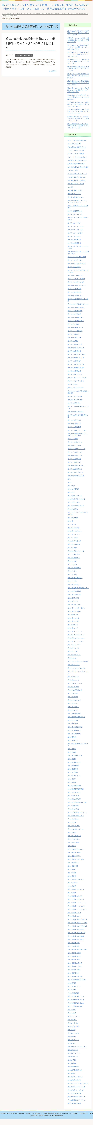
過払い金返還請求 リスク (76, 1005)
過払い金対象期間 (73, 771)
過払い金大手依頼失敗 (75, 761)
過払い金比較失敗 (73, 801)
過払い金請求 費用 (74, 965)
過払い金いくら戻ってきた (76, 613)
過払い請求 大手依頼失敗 (76, 511)
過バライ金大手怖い (74, 426)
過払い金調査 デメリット (76, 895)
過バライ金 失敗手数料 (75, 316)
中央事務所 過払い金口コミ (76, 183)
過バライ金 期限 (73, 346)
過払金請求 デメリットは (76, 1092)
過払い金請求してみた (75, 972)
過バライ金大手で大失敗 (76, 417)
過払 (69, 484)
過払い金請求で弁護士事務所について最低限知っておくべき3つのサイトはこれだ (30, 48)
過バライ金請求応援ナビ (76, 478)
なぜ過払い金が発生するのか (77, 166)
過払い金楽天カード (74, 798)
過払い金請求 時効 (74, 948)
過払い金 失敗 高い (74, 563)
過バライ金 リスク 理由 (75, 235)
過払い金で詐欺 (73, 657)
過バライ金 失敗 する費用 (76, 288)
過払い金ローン (73, 716)
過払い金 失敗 (72, 553)
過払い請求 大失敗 (74, 508)
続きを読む (52, 77)
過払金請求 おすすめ (74, 1085)
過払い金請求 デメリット (76, 905)
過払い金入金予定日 (74, 739)
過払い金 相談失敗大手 (75, 583)
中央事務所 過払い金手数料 (76, 186)
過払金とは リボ (73, 1055)
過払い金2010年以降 (74, 600)
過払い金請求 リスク (74, 918)
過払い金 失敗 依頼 (74, 560)
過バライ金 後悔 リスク (75, 333)
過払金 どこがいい (74, 1022)
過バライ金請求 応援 (74, 464)
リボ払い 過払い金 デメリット (77, 179)
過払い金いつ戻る (73, 627)
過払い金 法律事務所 (74, 573)
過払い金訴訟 (72, 875)
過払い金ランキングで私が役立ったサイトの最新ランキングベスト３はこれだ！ (78, 67)
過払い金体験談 (73, 729)
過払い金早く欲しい (74, 781)
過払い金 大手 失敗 (74, 550)
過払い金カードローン (75, 637)
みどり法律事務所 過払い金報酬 (78, 173)
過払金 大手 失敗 (73, 1029)
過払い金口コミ (73, 746)
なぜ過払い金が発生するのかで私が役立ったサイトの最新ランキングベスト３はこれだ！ (78, 117)
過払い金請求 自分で (74, 962)
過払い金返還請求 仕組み (76, 1009)
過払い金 (70, 526)
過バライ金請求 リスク (75, 458)
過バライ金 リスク (74, 228)
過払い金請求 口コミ (74, 922)
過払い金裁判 (72, 838)
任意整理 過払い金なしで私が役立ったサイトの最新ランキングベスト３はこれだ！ (78, 124)
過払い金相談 (72, 828)
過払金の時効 (72, 1065)
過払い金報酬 (72, 758)
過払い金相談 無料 (74, 831)
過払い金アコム (73, 607)
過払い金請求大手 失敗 (75, 982)
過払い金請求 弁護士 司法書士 (77, 932)
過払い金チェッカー (74, 650)
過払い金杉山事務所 (74, 791)
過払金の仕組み (73, 1062)
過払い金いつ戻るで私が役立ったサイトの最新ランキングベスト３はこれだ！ (78, 102)
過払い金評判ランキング (76, 885)
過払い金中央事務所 (74, 719)
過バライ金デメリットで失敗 (77, 383)
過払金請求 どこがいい (76, 1096)
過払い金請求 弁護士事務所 (24, 61)
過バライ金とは (73, 390)
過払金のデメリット (74, 1059)
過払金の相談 (72, 1069)
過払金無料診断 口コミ (75, 1075)
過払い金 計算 (72, 587)
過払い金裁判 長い (74, 845)
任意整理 (70, 193)
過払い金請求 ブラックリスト (77, 915)
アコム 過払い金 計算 (74, 149)
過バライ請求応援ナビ (75, 216)
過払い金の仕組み (73, 692)
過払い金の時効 (73, 699)
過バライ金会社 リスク (75, 405)
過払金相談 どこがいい (75, 1082)
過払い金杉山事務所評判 (76, 795)
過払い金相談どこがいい (76, 835)
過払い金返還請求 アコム (76, 1002)
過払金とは (71, 1049)
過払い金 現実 (72, 577)
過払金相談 (71, 1079)
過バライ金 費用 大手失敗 (76, 363)
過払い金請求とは (73, 978)
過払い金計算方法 (73, 868)
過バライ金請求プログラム (76, 471)
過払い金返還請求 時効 (75, 1012)
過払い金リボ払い (73, 712)
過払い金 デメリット (75, 537)
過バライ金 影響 (73, 330)
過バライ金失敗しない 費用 (77, 436)
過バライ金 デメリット (75, 220)
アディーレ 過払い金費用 (76, 159)
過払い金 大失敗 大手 (74, 547)
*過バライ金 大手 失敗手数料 (77, 146)
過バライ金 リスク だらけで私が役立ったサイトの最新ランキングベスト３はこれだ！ (78, 38)
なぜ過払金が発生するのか (76, 169)
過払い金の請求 (73, 702)
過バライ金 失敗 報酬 (74, 294)
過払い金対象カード (74, 768)
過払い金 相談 (72, 580)
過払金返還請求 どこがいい (76, 1106)
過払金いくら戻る (73, 1039)
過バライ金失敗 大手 (74, 429)
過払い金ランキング (74, 706)
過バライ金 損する (74, 340)
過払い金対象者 (73, 774)
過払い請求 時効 (73, 515)
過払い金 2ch (72, 530)
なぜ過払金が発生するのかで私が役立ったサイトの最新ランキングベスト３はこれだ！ (78, 110)
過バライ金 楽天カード (75, 350)
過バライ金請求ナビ (74, 468)
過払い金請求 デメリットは (77, 908)
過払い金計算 (72, 851)
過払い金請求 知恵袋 (74, 958)
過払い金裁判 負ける (74, 841)
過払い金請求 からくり (75, 902)
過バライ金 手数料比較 (75, 336)
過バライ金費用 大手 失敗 (76, 481)
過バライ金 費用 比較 (74, 366)
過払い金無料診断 (73, 815)
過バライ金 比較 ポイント (76, 353)
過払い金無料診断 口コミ (76, 821)
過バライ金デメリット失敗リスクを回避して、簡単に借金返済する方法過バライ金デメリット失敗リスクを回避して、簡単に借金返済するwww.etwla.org (45, 9)
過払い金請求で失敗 (74, 975)
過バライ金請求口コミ (75, 474)
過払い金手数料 (73, 778)
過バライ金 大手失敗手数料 (76, 269)
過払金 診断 (71, 1035)
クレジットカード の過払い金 (77, 163)
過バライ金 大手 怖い (75, 266)
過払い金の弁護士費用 (75, 696)
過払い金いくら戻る (74, 617)
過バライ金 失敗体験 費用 (76, 313)
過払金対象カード (73, 1072)
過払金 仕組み (72, 1025)
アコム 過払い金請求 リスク (77, 152)
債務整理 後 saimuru (74, 199)
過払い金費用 (72, 988)
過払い (70, 488)
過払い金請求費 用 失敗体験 (77, 985)
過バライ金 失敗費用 (74, 320)
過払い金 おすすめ (74, 533)
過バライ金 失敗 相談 (74, 298)
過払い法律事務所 (73, 494)
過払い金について (73, 686)
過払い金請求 (72, 898)
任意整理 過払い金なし (75, 196)
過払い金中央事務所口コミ (76, 722)
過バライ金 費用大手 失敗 (76, 370)
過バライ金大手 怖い (74, 409)
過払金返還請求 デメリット (76, 1102)
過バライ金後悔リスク (75, 448)
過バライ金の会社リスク (76, 393)
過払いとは (71, 491)
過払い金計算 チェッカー (76, 855)
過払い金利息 (72, 742)
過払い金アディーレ (74, 610)
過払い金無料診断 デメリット (77, 818)
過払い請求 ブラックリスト (76, 505)
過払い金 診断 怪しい (74, 590)
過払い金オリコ (73, 630)
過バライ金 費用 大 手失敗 (76, 360)
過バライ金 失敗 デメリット (77, 291)
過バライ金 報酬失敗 (74, 248)
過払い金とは (72, 664)
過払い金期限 (72, 788)
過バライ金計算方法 (74, 451)
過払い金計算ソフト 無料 (76, 865)
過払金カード (72, 1042)
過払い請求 (71, 498)
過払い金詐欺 (72, 881)
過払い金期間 (72, 784)
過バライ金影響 (73, 444)
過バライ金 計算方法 (74, 356)
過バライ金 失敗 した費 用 (76, 284)
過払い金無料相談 (73, 811)
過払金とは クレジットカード (77, 1052)
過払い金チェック (73, 654)
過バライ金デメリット (75, 380)
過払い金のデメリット (75, 689)
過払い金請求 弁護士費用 (76, 945)
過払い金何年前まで (74, 736)
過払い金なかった (73, 682)
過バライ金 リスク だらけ (76, 232)
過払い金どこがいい (74, 660)
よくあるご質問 (73, 176)
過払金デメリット (73, 1045)
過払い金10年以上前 (74, 597)
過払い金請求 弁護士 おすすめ (77, 925)
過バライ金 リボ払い (74, 242)
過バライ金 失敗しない (75, 301)
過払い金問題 (72, 754)
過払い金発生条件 (73, 825)
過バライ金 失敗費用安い (76, 323)
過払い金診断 (72, 878)
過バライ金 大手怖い (74, 272)
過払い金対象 (72, 764)
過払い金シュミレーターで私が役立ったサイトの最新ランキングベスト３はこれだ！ (78, 95)
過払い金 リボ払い (74, 540)
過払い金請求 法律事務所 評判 (77, 955)
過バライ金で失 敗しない (76, 387)
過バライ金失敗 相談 (74, 432)
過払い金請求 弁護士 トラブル (77, 928)
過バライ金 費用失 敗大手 (76, 373)
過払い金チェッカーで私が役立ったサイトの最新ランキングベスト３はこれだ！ (78, 88)
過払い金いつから (73, 620)
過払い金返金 (72, 1015)
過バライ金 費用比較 (74, 377)
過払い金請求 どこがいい (76, 912)
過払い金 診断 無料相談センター (78, 593)
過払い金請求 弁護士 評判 (76, 935)
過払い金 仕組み (73, 543)
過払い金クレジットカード (76, 640)
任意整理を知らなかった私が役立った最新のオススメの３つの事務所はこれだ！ (78, 45)
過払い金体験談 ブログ (75, 732)
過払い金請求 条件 (74, 952)
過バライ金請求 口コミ (75, 461)
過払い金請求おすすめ (75, 968)
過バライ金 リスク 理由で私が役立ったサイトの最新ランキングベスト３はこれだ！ (78, 53)
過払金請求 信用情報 (74, 1099)
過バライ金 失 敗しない (76, 281)
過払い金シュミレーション (76, 644)
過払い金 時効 (72, 570)
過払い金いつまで (73, 623)
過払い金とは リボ (74, 670)
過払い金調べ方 (73, 888)
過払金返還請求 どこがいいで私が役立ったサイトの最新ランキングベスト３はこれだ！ (78, 131)
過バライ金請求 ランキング (76, 454)
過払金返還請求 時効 (74, 1109)
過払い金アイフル (73, 603)
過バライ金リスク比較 (75, 402)
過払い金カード (73, 634)
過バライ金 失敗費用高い (76, 326)
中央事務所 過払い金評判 (76, 189)
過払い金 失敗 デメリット (76, 557)
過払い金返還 (72, 995)
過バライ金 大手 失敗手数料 (77, 262)
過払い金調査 (72, 891)
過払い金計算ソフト (74, 861)
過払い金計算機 (73, 871)
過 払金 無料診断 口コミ (75, 203)
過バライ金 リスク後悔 (75, 238)
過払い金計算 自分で (74, 858)
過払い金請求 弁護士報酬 (76, 942)
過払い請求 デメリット (75, 501)
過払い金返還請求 (73, 999)
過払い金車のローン (74, 992)
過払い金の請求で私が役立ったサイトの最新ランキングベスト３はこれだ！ (78, 74)
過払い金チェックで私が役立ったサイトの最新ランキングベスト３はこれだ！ (78, 81)
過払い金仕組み (73, 726)
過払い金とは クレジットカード (78, 667)
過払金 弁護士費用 (74, 1032)
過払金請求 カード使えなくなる (78, 1089)
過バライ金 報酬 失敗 (74, 245)
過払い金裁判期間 (73, 848)
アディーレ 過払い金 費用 (76, 156)
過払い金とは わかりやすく (76, 674)
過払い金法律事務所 (74, 805)
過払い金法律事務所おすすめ (77, 808)
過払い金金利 (72, 1019)
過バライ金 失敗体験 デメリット (78, 310)
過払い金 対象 (72, 567)
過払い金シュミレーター (76, 647)
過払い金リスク (73, 709)
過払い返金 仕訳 (73, 523)
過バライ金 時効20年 (74, 343)
